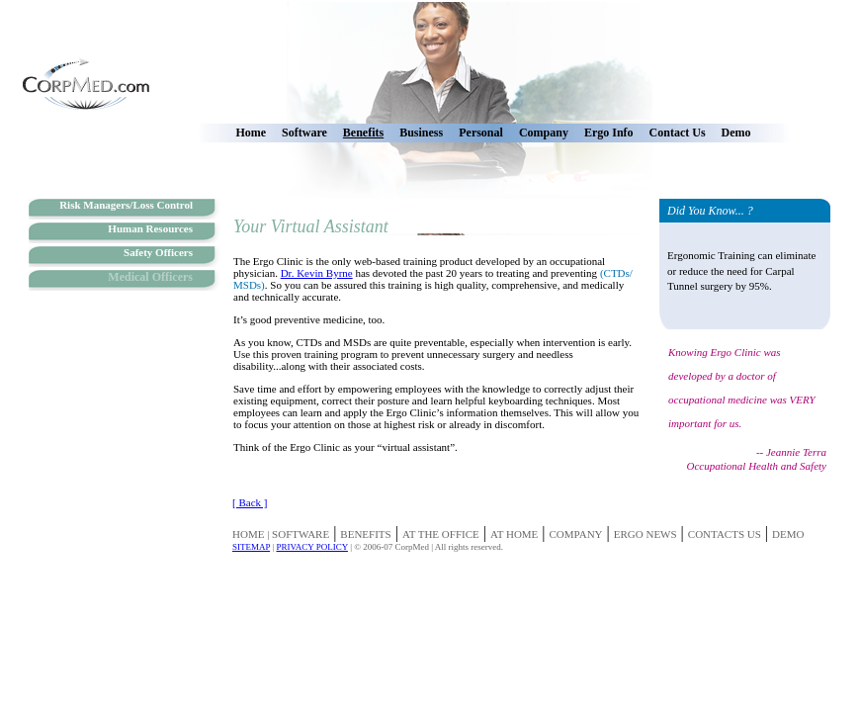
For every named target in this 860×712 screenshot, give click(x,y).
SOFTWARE (300, 534)
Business (421, 132)
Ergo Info (609, 132)
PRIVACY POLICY (311, 547)
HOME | (252, 534)
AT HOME (514, 534)
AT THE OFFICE (440, 534)
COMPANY (576, 534)
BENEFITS (365, 534)
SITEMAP (251, 547)
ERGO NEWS (645, 534)
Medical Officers (150, 277)
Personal (481, 132)
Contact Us (677, 132)
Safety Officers (158, 252)
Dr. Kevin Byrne (317, 273)
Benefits (363, 132)
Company (543, 132)
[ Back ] (249, 502)
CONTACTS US (724, 534)
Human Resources (150, 228)
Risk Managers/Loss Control (126, 205)
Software (304, 132)
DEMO (788, 534)
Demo (736, 132)
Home (250, 132)
